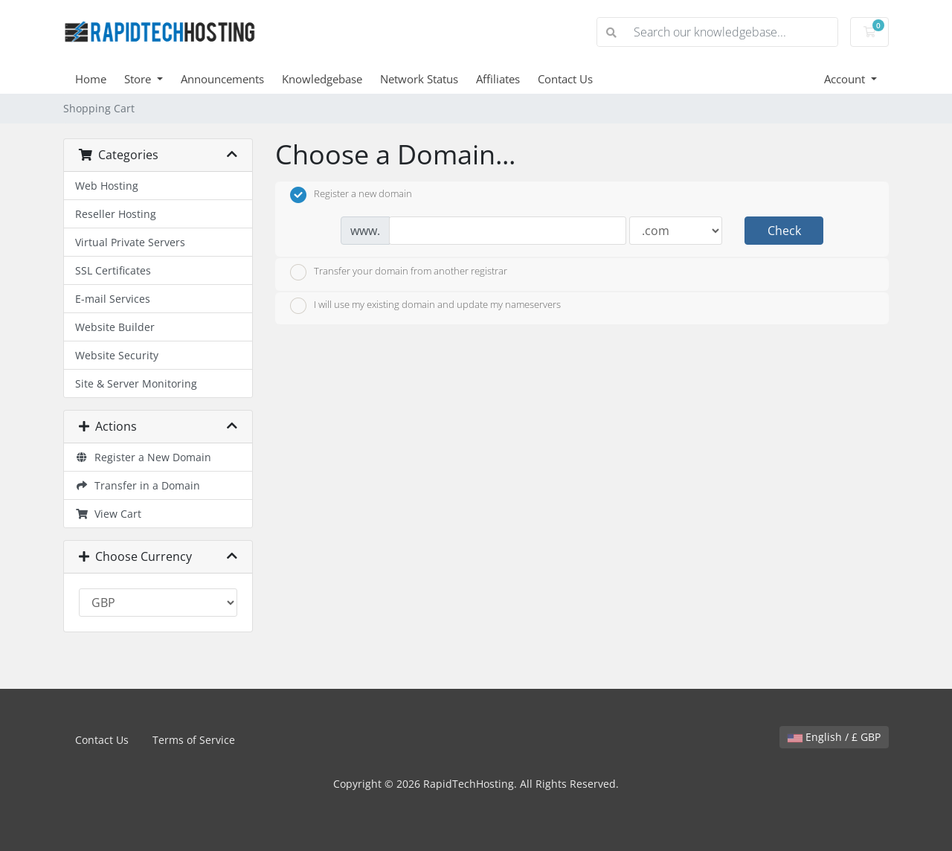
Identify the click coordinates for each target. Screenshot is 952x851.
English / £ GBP (834, 737)
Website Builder (115, 327)
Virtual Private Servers (130, 242)
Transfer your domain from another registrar (398, 272)
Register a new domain (351, 195)
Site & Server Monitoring (136, 383)
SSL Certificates (113, 270)
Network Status (419, 78)
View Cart (108, 514)
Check (784, 230)
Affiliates (498, 78)
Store (139, 78)
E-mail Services (112, 299)
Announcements (222, 78)
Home (90, 78)
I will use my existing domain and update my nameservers (425, 306)
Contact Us (565, 78)
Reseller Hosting (115, 214)
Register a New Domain (143, 457)
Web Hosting (106, 186)
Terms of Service (193, 740)
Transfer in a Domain (137, 485)
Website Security (116, 355)
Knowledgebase (322, 78)
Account (846, 78)
